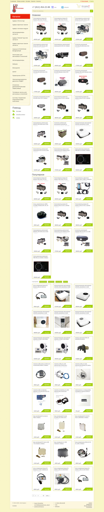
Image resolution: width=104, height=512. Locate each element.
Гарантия (33, 1)
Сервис (18, 117)
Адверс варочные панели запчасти (20, 44)
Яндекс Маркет (88, 505)
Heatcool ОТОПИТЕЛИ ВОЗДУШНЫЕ (19, 50)
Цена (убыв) (58, 281)
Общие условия (21, 1)
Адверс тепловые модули (20, 28)
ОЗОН (90, 503)
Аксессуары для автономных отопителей (19, 55)
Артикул (65, 281)
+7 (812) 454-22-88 (60, 503)
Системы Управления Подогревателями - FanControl (19, 99)
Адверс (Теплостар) (18, 21)
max (55, 7)
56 (43, 495)
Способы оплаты (20, 114)
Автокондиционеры (18, 60)
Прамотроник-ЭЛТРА (18, 75)
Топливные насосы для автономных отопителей (19, 93)
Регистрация (85, 1)
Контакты (38, 1)
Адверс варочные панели (20, 24)
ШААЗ (14, 71)
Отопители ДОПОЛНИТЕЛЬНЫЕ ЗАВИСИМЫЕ (18, 86)
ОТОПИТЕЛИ (21, 8)
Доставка (28, 1)
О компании (13, 1)
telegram (66, 7)
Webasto (15, 64)
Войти (92, 1)
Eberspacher (16, 68)
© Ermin (14, 505)
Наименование (43, 281)
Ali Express (89, 507)
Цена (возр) (51, 281)
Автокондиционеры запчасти (18, 33)
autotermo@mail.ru (39, 506)
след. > (47, 495)
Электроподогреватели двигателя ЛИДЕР (19, 80)
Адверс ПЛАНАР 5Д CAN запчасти (20, 38)
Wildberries (89, 504)
